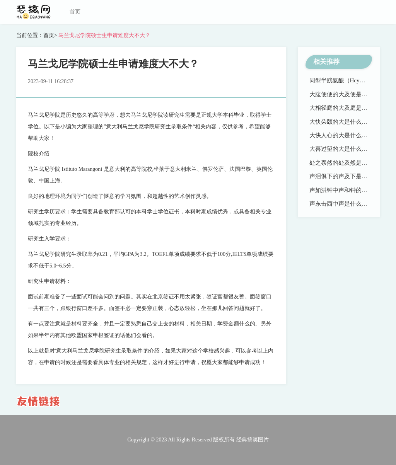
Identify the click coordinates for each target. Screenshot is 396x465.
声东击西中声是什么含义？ (344, 204)
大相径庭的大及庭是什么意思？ (350, 108)
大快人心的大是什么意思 (341, 135)
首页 (75, 12)
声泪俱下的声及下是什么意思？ (350, 176)
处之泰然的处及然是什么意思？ (350, 163)
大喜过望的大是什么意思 (341, 149)
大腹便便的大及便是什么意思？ (350, 94)
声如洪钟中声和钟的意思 (341, 190)
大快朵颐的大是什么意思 (341, 122)
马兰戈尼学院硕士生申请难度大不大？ (104, 35)
